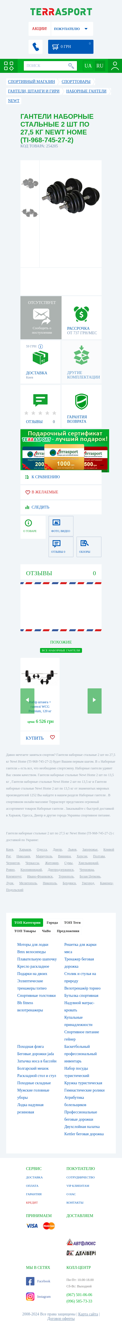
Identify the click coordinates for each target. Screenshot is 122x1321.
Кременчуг (13, 876)
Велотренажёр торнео (82, 988)
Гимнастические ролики (84, 1090)
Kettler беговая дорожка (84, 1134)
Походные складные (34, 1083)
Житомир (51, 863)
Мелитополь (28, 883)
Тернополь (66, 876)
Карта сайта (88, 1314)
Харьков (25, 849)
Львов (72, 849)
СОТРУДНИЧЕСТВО (80, 1177)
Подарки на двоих (32, 974)
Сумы (68, 863)
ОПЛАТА (32, 1185)
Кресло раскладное (33, 966)
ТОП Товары (25, 931)
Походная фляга (30, 1046)
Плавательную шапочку (37, 959)
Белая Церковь (90, 876)
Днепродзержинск (61, 870)
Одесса (42, 849)
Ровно (10, 870)
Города (52, 922)
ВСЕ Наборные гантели (61, 650)
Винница (64, 856)
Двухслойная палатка (82, 1127)
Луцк (9, 883)
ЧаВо (46, 931)
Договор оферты (61, 1319)
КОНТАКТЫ (74, 1202)
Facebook (38, 1281)
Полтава (99, 856)
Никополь (50, 883)
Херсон (82, 856)
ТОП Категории (27, 922)
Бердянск (69, 883)
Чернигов (13, 863)
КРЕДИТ (32, 1202)
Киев (9, 849)
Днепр (57, 849)
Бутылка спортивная (81, 995)
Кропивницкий (31, 870)
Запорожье (89, 849)
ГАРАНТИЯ (34, 1194)
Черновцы (86, 870)
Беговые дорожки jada (35, 1054)
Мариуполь (44, 856)
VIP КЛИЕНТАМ (77, 1185)
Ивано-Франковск (40, 876)
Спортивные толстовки (36, 995)
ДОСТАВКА (34, 1177)
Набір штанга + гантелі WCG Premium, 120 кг (40, 706)
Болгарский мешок (33, 1068)
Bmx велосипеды (31, 952)
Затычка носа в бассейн (37, 1061)
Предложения (68, 931)
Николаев (23, 856)
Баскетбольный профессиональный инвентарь (80, 1053)
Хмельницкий (88, 863)
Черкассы (32, 863)
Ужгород (88, 883)
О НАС (71, 1194)
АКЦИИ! (39, 29)
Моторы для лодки (32, 944)
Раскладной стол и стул (36, 1076)
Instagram (38, 1296)
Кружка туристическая (83, 1083)
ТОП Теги (72, 922)
